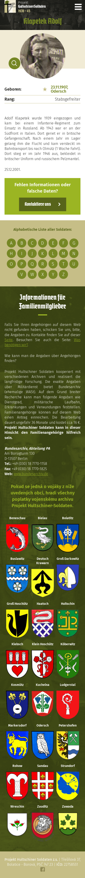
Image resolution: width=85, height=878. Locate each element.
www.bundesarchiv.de (31, 474)
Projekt (32, 7)
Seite (9, 340)
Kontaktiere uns (38, 204)
